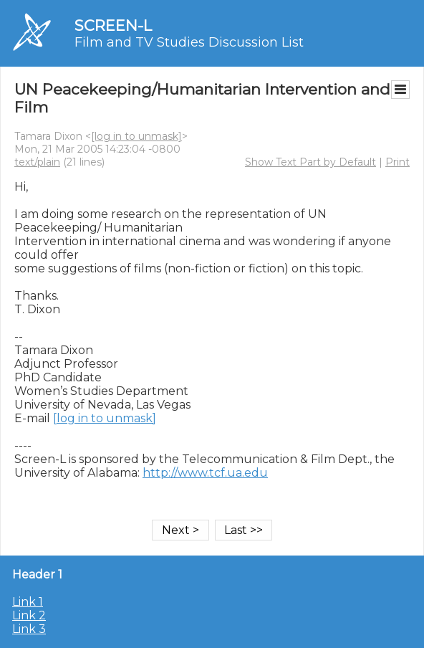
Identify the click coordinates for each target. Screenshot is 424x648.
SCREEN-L (113, 25)
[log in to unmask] (136, 136)
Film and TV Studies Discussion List (189, 42)
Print (397, 162)
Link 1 (27, 602)
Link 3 (29, 629)
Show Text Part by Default (310, 162)
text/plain (37, 162)
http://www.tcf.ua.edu (205, 473)
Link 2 (29, 615)
